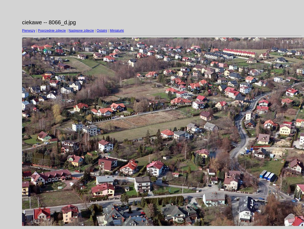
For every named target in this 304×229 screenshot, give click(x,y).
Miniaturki (117, 31)
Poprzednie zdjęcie (52, 31)
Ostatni (102, 31)
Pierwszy (28, 31)
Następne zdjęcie (81, 31)
